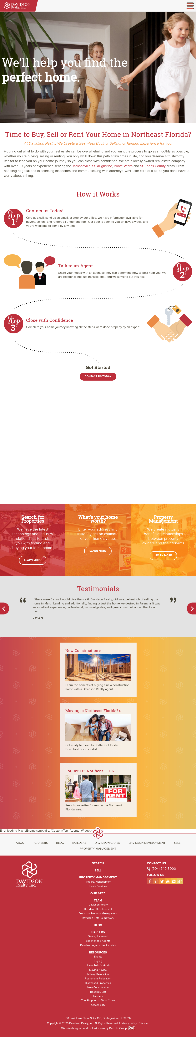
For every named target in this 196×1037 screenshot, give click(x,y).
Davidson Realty (98, 904)
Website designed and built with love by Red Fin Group (95, 1028)
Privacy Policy (129, 1023)
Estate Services (98, 886)
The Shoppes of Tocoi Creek (98, 1000)
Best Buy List (98, 991)
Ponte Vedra (123, 166)
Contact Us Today (98, 376)
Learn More (32, 560)
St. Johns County (153, 166)
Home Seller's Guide (98, 965)
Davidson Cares (107, 843)
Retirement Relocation (98, 978)
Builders (79, 843)
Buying (98, 961)
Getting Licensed (98, 936)
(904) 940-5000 (164, 869)
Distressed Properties (98, 983)
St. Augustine (102, 166)
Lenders (98, 996)
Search (98, 863)
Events (98, 956)
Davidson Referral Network (98, 918)
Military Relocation (98, 974)
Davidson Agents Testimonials (98, 945)
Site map (144, 1023)
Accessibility (98, 1005)
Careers (41, 843)
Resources (98, 952)
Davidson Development (146, 843)
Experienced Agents (98, 940)
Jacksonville (81, 166)
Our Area (98, 893)
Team (98, 900)
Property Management (98, 849)
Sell (177, 843)
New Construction (98, 987)
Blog (60, 843)
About (21, 843)
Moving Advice (98, 970)
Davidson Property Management (98, 913)
